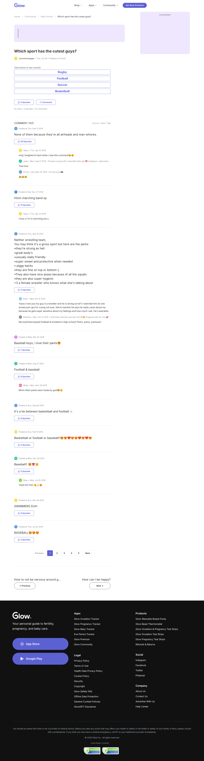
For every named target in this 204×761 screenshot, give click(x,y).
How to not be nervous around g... (37, 579)
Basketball (62, 91)
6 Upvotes (24, 376)
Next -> (99, 586)
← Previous (38, 553)
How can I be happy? (96, 579)
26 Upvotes (25, 141)
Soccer (62, 85)
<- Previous (24, 586)
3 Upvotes (24, 102)
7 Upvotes (24, 350)
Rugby (62, 72)
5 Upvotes (24, 445)
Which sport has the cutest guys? (74, 16)
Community (30, 16)
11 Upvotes (24, 205)
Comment (46, 102)
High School (47, 16)
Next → (88, 553)
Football (62, 78)
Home (17, 16)
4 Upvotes (24, 513)
